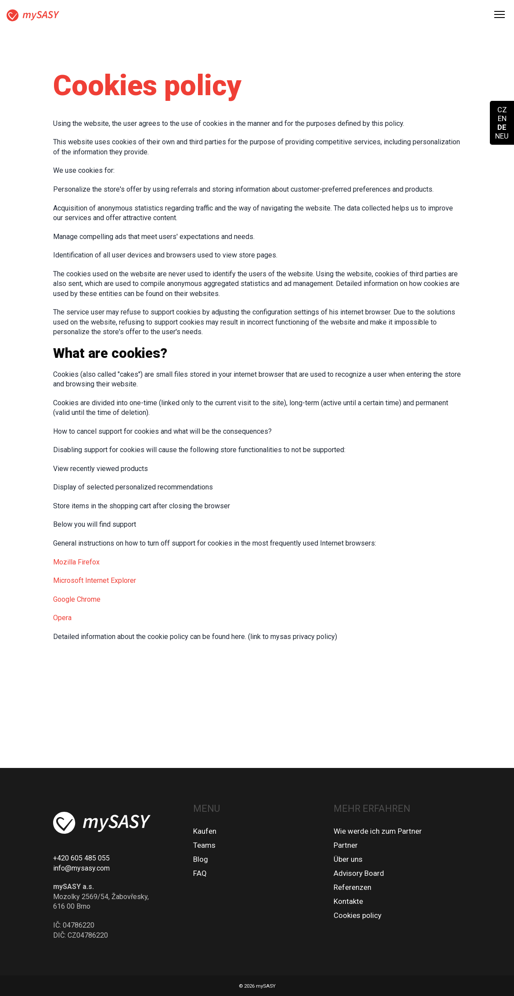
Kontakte (348, 901)
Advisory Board (359, 873)
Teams (204, 845)
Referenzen (352, 887)
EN (502, 118)
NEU (502, 136)
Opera (62, 618)
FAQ (200, 873)
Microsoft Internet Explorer (94, 580)
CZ (502, 109)
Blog (200, 859)
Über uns (348, 859)
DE (502, 127)
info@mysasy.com (81, 868)
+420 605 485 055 (81, 858)
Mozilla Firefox (76, 562)
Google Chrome (77, 599)
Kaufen (204, 831)
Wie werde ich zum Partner (378, 831)
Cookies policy (357, 915)
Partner (346, 845)
